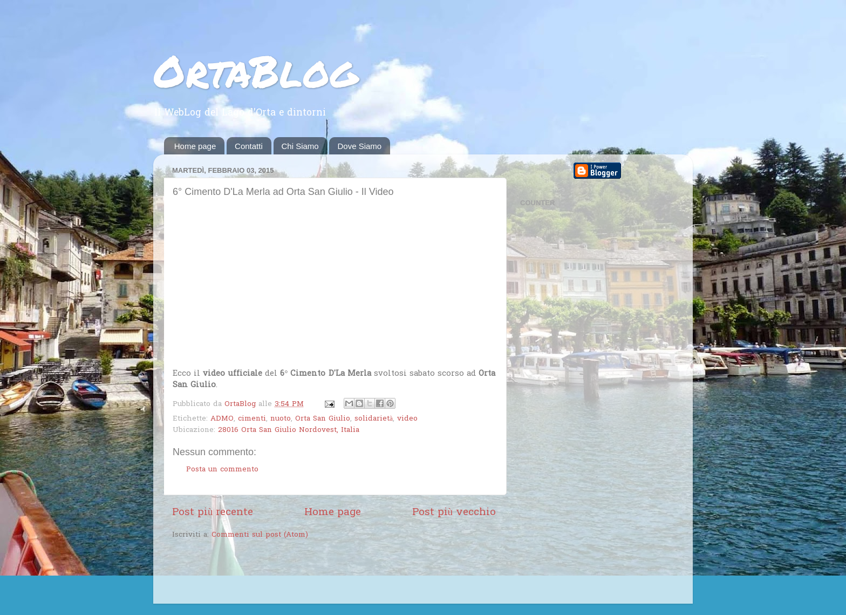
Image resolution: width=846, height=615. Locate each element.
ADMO (222, 419)
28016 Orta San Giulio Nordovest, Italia (288, 430)
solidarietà (373, 419)
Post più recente (212, 512)
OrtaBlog (255, 70)
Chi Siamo (300, 146)
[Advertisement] (298, 573)
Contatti (249, 146)
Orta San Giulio (322, 419)
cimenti (252, 419)
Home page (195, 146)
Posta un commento (222, 469)
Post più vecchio (454, 512)
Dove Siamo (359, 146)
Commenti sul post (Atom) (260, 535)
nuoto (280, 419)
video (407, 419)
